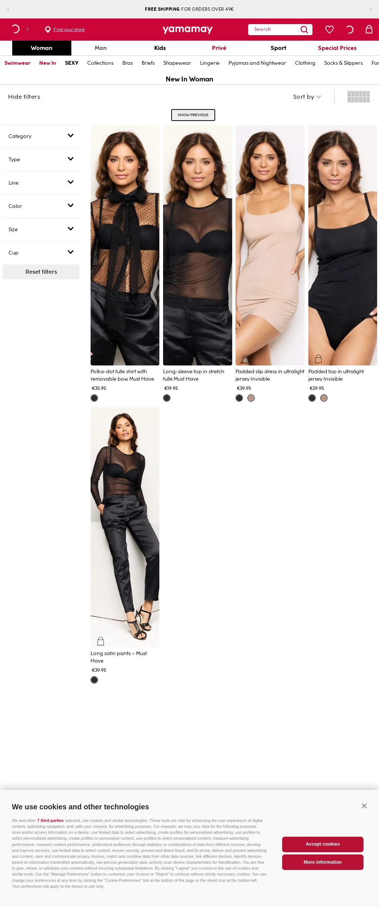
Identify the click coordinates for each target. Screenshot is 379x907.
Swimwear (17, 63)
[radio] (359, 97)
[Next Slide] (365, 9)
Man (101, 47)
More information (323, 879)
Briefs (148, 63)
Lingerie (210, 63)
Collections (100, 63)
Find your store (69, 29)
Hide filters (24, 97)
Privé (219, 47)
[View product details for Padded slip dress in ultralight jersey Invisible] (270, 262)
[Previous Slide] (14, 9)
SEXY (71, 63)
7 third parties (50, 837)
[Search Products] (294, 29)
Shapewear (177, 63)
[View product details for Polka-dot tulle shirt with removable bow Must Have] (125, 262)
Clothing (305, 63)
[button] (364, 823)
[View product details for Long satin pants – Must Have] (125, 544)
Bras (127, 63)
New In (47, 63)
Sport (278, 47)
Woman (42, 47)
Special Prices (337, 47)
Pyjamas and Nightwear (257, 63)
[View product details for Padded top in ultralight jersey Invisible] (343, 262)
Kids (160, 47)
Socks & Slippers (343, 63)
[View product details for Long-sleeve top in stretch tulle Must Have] (197, 262)
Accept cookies (323, 861)
